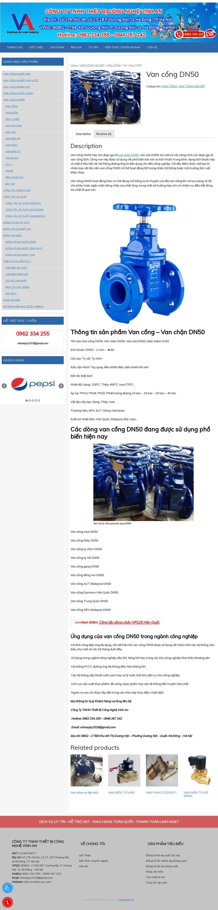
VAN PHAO (11, 145)
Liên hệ (83, 866)
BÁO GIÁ (76, 47)
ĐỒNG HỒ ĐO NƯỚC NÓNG (20, 241)
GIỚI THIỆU (36, 47)
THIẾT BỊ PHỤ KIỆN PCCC (17, 261)
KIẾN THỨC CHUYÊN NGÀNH (122, 47)
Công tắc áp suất (156, 882)
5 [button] (39, 400)
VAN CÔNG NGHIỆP (92, 65)
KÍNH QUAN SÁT (14, 177)
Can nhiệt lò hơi (155, 877)
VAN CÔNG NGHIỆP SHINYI (18, 93)
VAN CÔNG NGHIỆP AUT (17, 86)
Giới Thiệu (85, 855)
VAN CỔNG (114, 65)
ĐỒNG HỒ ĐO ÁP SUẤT (16, 222)
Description (83, 134)
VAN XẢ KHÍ (11, 157)
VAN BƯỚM (11, 112)
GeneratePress (126, 899)
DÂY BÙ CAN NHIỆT (16, 280)
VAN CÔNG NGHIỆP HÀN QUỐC (21, 80)
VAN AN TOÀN (13, 125)
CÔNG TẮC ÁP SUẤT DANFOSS (23, 203)
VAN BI (9, 170)
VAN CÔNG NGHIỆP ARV (17, 73)
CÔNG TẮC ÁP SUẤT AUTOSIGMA (24, 209)
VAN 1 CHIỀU (12, 119)
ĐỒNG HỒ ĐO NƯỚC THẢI (20, 254)
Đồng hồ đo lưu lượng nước (162, 866)
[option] (33, 384)
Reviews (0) (103, 134)
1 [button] (27, 400)
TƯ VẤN (93, 47)
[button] (4, 385)
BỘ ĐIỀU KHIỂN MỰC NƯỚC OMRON (23, 306)
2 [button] (30, 400)
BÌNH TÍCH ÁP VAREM (17, 287)
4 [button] (36, 400)
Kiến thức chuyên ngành (93, 860)
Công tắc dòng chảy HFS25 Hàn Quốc (129, 622)
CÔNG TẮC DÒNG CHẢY (17, 190)
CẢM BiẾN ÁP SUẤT (16, 267)
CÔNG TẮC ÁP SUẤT (15, 196)
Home (74, 65)
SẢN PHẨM (57, 47)
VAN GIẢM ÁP (13, 138)
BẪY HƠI (10, 183)
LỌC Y (8, 164)
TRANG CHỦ (14, 47)
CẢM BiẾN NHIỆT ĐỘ (16, 274)
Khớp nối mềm (154, 871)
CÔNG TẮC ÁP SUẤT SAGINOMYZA (25, 216)
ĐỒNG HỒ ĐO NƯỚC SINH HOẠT (23, 248)
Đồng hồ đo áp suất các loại (163, 855)
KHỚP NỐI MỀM (11, 300)
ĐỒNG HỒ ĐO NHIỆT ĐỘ (17, 229)
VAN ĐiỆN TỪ (12, 151)
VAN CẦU (10, 132)
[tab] (83, 134)
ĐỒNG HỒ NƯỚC (12, 235)
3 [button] (33, 400)
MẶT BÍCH (11, 293)
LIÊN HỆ (152, 47)
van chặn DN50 (128, 155)
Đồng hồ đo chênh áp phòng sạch (166, 860)
